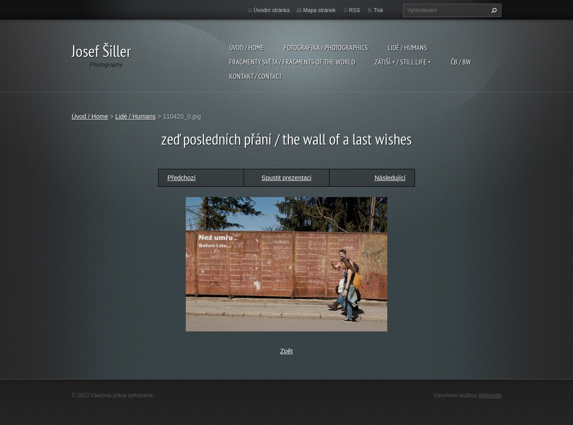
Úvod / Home (246, 47)
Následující (390, 177)
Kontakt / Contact (255, 76)
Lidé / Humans (407, 47)
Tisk (378, 10)
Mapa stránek (319, 10)
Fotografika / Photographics (326, 47)
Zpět (286, 351)
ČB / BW (461, 61)
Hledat (493, 10)
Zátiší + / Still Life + (403, 61)
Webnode (490, 395)
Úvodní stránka (272, 10)
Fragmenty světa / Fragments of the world (292, 61)
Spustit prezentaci (286, 177)
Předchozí (181, 177)
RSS (354, 10)
